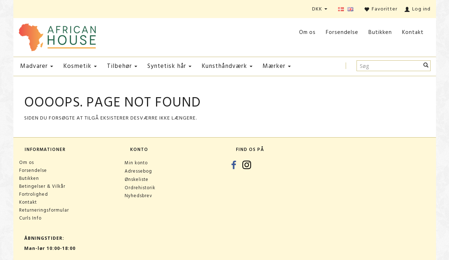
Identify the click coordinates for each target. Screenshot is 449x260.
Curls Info (30, 218)
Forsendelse (342, 32)
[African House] (57, 35)
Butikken (380, 32)
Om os (307, 32)
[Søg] (426, 65)
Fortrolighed (33, 194)
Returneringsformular (44, 210)
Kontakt (413, 32)
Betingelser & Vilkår (42, 186)
